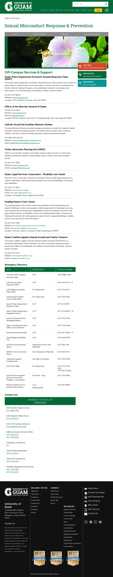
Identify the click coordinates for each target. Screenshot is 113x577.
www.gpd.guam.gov (20, 97)
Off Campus (15, 18)
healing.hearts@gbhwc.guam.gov (24, 228)
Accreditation (68, 528)
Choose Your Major (96, 492)
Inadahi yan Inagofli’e (71, 534)
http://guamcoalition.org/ (22, 256)
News (77, 10)
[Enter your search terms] (90, 4)
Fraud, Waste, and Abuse (72, 543)
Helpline (7, 18)
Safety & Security (56, 497)
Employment (68, 540)
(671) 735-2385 (12, 469)
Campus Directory (70, 509)
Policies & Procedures (92, 34)
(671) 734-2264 (12, 461)
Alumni (33, 512)
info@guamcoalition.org (20, 258)
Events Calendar (69, 525)
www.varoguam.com (20, 165)
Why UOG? (93, 505)
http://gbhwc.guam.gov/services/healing (28, 225)
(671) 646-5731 (12, 418)
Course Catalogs (69, 515)
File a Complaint (39, 34)
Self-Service (93, 509)
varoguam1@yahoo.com (20, 168)
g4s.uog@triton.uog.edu (16, 426)
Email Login (54, 500)
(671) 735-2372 (12, 434)
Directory (44, 10)
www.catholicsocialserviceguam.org (26, 140)
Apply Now (93, 488)
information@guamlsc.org (20, 193)
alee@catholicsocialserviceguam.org (25, 143)
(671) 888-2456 (12, 410)
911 (7, 445)
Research (34, 506)
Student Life (35, 503)
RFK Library (59, 10)
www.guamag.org (19, 113)
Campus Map (69, 10)
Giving (53, 503)
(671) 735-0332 (12, 437)
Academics (35, 497)
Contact (51, 10)
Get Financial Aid (96, 497)
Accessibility (68, 537)
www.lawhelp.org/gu (20, 190)
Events (83, 10)
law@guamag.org (17, 115)
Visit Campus (94, 501)
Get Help (65, 34)
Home (15, 34)
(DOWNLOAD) (40, 402)
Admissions (35, 494)
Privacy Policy (68, 546)
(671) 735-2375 (12, 472)
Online (55, 494)
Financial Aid (35, 500)
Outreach (34, 509)
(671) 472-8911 (12, 453)
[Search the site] (106, 4)
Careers (90, 10)
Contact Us (10, 523)
